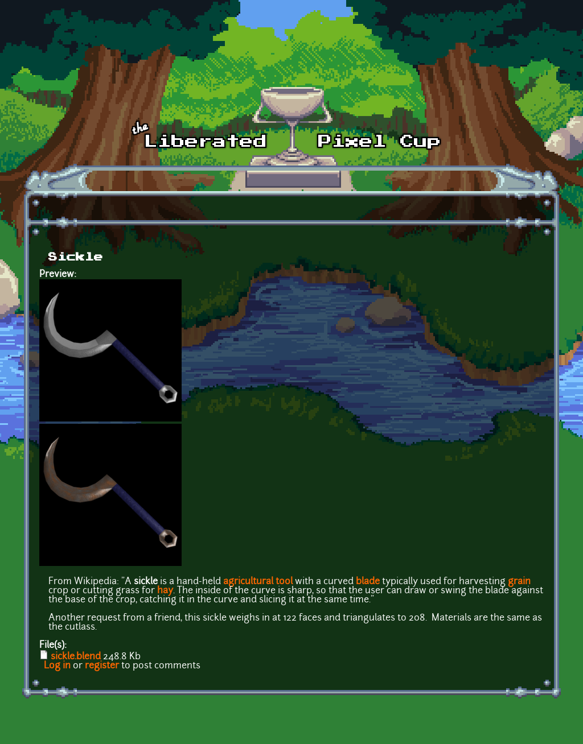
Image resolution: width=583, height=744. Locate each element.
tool (284, 581)
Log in (57, 666)
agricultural (248, 581)
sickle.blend (76, 657)
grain (519, 581)
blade (368, 581)
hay (165, 591)
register (102, 666)
